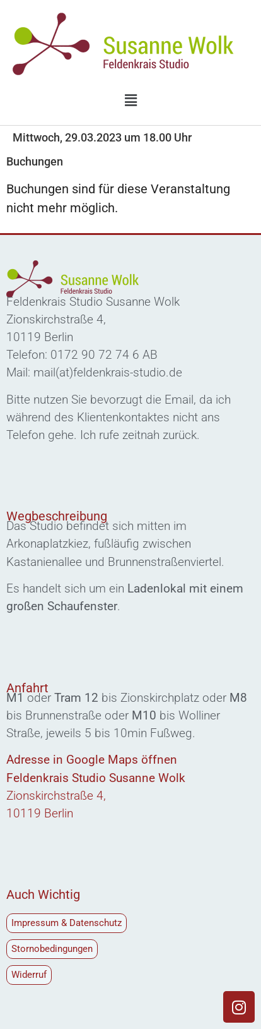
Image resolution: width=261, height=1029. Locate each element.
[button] (130, 100)
